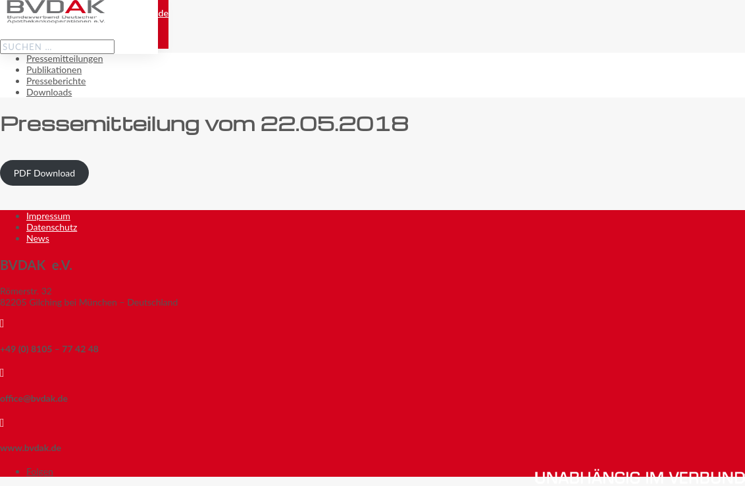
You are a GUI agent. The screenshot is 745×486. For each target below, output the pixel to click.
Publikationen (54, 69)
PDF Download (44, 172)
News (37, 238)
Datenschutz (51, 226)
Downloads (49, 91)
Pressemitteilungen (64, 58)
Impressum (48, 215)
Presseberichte (56, 80)
